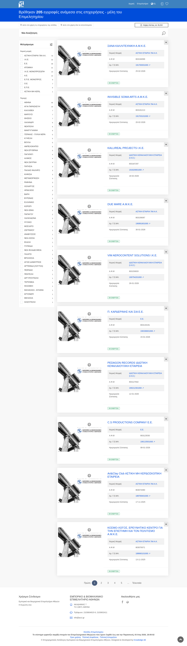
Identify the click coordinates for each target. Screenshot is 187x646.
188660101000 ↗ (143, 553)
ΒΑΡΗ (36, 194)
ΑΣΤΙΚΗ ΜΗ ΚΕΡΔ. (36, 91)
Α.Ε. (36, 75)
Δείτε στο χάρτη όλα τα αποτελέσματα (77, 25)
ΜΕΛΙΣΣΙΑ (36, 298)
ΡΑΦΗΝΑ (36, 182)
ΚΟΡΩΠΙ (36, 206)
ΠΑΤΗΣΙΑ (36, 166)
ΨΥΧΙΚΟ (36, 222)
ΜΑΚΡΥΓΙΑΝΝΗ (36, 130)
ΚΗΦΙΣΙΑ (36, 174)
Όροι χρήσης (75, 637)
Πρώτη (87, 583)
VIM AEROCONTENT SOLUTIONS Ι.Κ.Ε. (132, 255)
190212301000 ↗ (136, 388)
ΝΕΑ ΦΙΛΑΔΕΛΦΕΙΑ (36, 250)
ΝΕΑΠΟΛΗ (36, 126)
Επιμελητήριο (142, 4)
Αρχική (131, 4)
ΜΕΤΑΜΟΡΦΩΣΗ (36, 178)
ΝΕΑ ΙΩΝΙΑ (36, 210)
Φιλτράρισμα (26, 44)
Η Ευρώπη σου (25, 605)
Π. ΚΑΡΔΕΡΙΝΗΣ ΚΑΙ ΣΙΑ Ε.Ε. (126, 311)
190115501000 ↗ (147, 442)
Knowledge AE (140, 640)
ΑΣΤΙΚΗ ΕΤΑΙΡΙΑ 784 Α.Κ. (36, 55)
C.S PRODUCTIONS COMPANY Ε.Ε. (130, 422)
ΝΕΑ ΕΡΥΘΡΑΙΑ (36, 150)
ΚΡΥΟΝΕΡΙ (36, 294)
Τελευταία (136, 583)
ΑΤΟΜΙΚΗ (36, 67)
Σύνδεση (161, 4)
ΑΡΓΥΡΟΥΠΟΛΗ (36, 278)
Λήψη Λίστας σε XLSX (151, 25)
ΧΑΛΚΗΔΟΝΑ (36, 218)
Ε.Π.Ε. (36, 87)
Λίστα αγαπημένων (166, 4)
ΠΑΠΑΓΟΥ (36, 214)
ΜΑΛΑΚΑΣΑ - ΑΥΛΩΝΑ (36, 290)
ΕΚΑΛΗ (36, 242)
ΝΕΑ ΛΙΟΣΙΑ (36, 238)
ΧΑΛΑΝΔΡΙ (36, 122)
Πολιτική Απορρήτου (108, 637)
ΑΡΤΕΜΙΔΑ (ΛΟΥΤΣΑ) (36, 266)
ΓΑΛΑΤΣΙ (36, 254)
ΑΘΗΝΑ (36, 102)
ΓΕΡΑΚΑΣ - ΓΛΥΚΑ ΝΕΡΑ (36, 134)
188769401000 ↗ (143, 496)
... (128, 583)
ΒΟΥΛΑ (36, 142)
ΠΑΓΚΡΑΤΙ (36, 154)
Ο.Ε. (36, 83)
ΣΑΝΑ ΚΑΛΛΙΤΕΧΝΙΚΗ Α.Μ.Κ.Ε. (127, 45)
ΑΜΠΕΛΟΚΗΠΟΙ (36, 146)
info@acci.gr (79, 618)
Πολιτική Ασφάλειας (90, 637)
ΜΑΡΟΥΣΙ (36, 114)
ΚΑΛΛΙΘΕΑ (36, 110)
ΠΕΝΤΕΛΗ (36, 274)
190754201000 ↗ (136, 277)
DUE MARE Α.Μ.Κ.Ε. (120, 204)
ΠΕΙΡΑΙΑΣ (36, 270)
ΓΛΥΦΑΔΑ (36, 246)
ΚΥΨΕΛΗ (36, 138)
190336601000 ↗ (147, 331)
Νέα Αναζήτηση (29, 33)
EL (153, 4)
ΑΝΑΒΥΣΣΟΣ (36, 234)
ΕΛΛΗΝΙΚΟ (36, 202)
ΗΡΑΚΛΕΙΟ (36, 190)
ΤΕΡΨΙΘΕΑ (36, 282)
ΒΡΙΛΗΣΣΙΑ (36, 258)
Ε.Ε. (36, 63)
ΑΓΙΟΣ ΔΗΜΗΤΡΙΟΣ (36, 262)
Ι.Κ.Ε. (36, 59)
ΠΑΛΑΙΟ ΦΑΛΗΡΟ (36, 170)
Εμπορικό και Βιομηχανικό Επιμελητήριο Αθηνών (39, 601)
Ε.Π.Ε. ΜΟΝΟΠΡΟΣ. (36, 79)
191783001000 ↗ (143, 65)
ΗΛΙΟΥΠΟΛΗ (36, 302)
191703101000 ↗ (143, 116)
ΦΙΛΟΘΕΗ (36, 286)
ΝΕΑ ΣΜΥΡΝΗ (36, 162)
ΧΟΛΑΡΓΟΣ (36, 186)
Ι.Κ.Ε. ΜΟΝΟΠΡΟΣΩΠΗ (36, 71)
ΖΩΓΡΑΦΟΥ (36, 230)
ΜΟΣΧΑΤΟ (36, 226)
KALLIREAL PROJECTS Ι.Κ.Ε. (126, 147)
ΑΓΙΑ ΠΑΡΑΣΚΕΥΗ (36, 106)
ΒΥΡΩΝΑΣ (36, 198)
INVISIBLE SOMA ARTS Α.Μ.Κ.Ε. (128, 96)
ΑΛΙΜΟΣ (36, 158)
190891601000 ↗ (143, 223)
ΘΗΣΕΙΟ (36, 118)
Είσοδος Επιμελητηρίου (93, 632)
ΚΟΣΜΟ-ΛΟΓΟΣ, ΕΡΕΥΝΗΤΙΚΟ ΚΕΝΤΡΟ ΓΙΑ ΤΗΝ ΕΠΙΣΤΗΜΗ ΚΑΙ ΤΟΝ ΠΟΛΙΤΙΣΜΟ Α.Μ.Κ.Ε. (135, 531)
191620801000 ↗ (136, 170)
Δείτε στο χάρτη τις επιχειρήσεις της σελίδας (39, 25)
